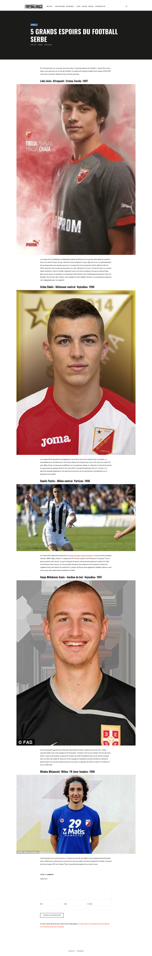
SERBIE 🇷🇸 (34, 24)
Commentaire (44, 879)
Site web (89, 904)
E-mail (65, 904)
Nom (41, 904)
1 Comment (40, 45)
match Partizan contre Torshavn (81, 555)
